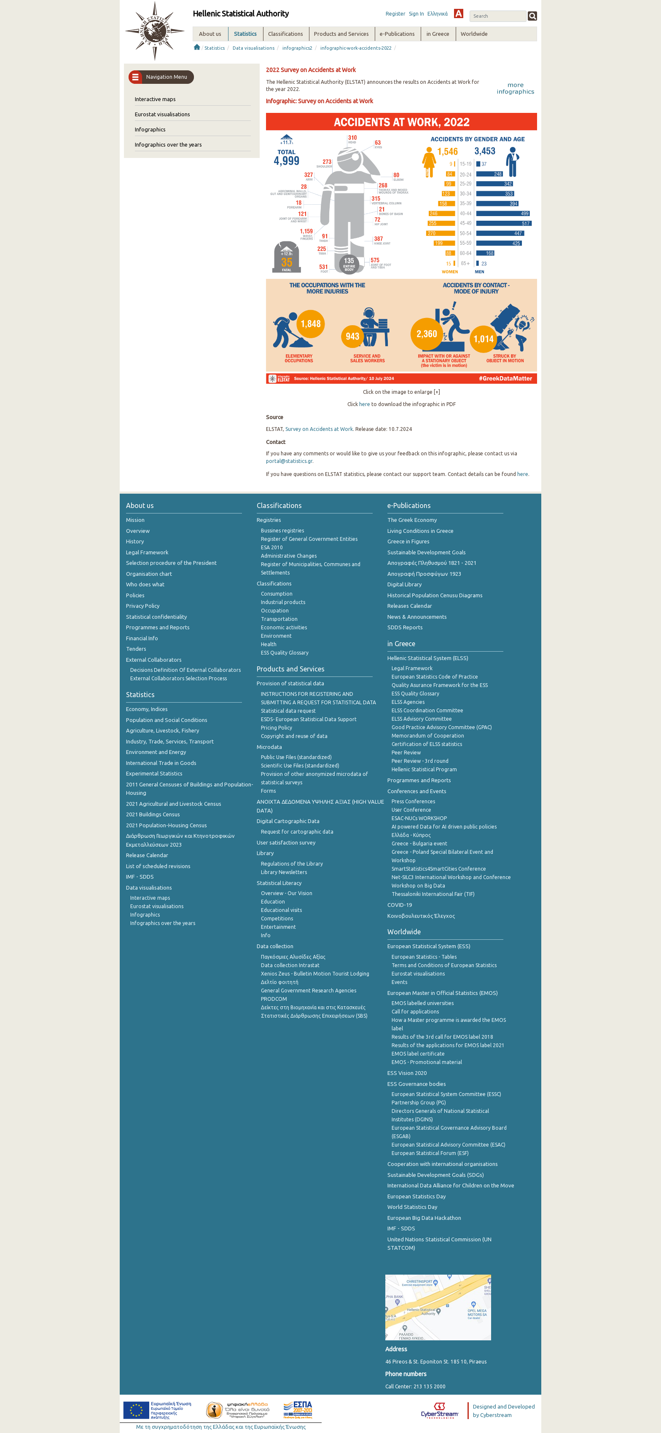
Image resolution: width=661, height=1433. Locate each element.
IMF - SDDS (140, 877)
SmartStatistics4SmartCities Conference (439, 869)
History (135, 541)
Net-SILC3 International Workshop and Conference (451, 877)
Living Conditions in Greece (420, 531)
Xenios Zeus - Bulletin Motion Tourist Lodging (315, 973)
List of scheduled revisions (158, 866)
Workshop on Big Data (418, 885)
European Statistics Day (416, 1196)
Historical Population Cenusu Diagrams (435, 595)
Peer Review (406, 752)
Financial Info (142, 638)
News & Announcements (417, 617)
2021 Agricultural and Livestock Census (173, 804)
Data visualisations (253, 48)
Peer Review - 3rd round (420, 761)
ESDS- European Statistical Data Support (309, 719)
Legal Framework (147, 552)
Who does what (145, 584)
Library (265, 853)
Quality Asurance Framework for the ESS (440, 685)
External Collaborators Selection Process (178, 678)
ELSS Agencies (408, 702)
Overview (138, 531)
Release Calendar (147, 855)
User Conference (411, 810)
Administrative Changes (289, 556)
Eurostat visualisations (162, 114)
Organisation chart (149, 574)
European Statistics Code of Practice (435, 676)
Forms (268, 791)
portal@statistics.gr (289, 461)
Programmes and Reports (158, 627)
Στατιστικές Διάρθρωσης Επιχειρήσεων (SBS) (314, 1016)
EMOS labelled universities (423, 1003)
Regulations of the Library (292, 863)
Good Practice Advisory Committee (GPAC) (442, 727)
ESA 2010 (272, 547)
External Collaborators (154, 660)
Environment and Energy (156, 752)
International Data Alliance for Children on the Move (450, 1185)
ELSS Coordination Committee (427, 710)
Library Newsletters (284, 872)
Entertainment (278, 927)
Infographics (150, 129)
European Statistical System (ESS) (428, 946)
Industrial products (283, 602)
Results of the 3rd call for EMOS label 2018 (442, 1037)
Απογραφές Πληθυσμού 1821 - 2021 (431, 563)
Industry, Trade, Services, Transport (170, 741)
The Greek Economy (412, 520)
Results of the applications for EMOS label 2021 (448, 1045)
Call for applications (415, 1011)
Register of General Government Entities (309, 539)
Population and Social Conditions (166, 720)
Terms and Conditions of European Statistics (444, 965)
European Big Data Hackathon (424, 1218)
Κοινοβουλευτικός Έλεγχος (421, 916)
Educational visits (281, 910)
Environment (276, 636)
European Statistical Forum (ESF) (430, 1153)
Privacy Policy (142, 606)
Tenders (136, 649)
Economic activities (284, 627)
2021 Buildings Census (153, 814)
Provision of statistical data (290, 683)
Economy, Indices (147, 709)
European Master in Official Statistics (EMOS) (442, 993)
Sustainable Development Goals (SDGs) (435, 1175)
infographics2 (297, 48)
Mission (135, 520)
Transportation (279, 619)
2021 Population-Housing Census (166, 825)
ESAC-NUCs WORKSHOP (419, 818)
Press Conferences (413, 801)
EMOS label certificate (418, 1053)
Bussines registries (282, 530)
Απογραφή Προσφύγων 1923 (424, 574)
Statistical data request (288, 711)
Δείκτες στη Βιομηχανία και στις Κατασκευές (313, 1007)
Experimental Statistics (154, 773)
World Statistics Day (412, 1207)
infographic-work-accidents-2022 (356, 48)
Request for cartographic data (297, 831)
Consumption (277, 593)
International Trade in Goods (161, 763)
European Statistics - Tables (424, 957)
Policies (135, 595)
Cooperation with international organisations (442, 1164)
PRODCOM (274, 999)
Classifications (274, 583)
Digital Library (404, 584)
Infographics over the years (168, 144)
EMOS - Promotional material (427, 1062)
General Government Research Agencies (308, 990)
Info (266, 935)
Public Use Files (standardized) (296, 757)
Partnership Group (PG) (419, 1102)
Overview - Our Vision (286, 893)
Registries (269, 520)
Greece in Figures (408, 541)
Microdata (269, 747)
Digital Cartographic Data (288, 821)
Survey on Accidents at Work (319, 429)
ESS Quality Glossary (285, 652)
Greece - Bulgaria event (419, 843)
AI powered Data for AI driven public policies (444, 826)
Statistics (214, 48)
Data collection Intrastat (290, 965)
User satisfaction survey (286, 842)
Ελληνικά (437, 13)
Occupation (275, 610)
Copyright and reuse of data (294, 736)
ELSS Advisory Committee (422, 719)
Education (273, 901)
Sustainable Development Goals (426, 552)
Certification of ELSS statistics (427, 744)
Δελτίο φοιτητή (279, 982)
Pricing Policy (276, 727)
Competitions (277, 918)
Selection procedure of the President (171, 563)
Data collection (275, 946)
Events (399, 982)
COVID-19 (399, 905)
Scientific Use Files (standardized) (300, 765)
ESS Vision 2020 (407, 1073)
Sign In (416, 13)
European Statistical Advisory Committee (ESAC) (448, 1144)
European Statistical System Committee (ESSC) (446, 1094)
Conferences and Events (416, 791)
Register (396, 13)
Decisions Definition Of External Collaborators (185, 670)
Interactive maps (155, 99)
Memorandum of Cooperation (428, 735)
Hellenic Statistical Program (424, 769)
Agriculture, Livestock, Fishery (162, 730)
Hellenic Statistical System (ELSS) (427, 658)
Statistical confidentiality (156, 617)
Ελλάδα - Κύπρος (411, 835)
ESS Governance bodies (416, 1084)
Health (269, 644)
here (364, 404)
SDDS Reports (405, 627)
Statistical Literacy (279, 883)
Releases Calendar (409, 606)
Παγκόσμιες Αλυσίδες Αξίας (293, 957)
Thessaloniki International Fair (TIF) (433, 894)
